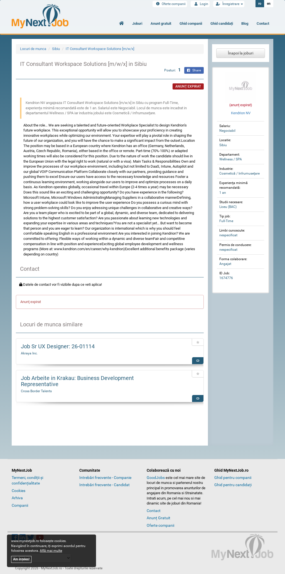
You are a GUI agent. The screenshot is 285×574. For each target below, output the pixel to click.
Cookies (18, 490)
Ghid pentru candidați (233, 485)
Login (200, 4)
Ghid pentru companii (232, 477)
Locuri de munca (33, 49)
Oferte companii (170, 4)
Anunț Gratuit (158, 518)
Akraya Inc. (29, 353)
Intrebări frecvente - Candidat (104, 485)
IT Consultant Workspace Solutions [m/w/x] (100, 49)
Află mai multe (51, 551)
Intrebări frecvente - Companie (105, 477)
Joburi (137, 23)
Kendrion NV (240, 113)
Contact (263, 23)
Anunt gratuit (161, 23)
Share (194, 70)
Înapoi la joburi (240, 53)
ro (259, 4)
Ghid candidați (221, 23)
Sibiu (56, 49)
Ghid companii (191, 23)
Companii (20, 505)
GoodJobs (156, 477)
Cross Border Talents (36, 391)
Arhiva (17, 498)
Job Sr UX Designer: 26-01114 (58, 346)
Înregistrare (229, 4)
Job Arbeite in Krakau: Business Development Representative (77, 381)
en (269, 4)
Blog (244, 23)
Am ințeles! (21, 559)
